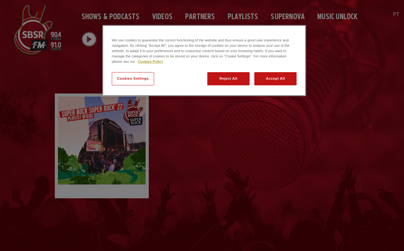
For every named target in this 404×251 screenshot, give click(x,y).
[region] (204, 60)
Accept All (275, 78)
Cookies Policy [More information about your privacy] (150, 61)
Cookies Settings (133, 78)
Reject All (228, 78)
